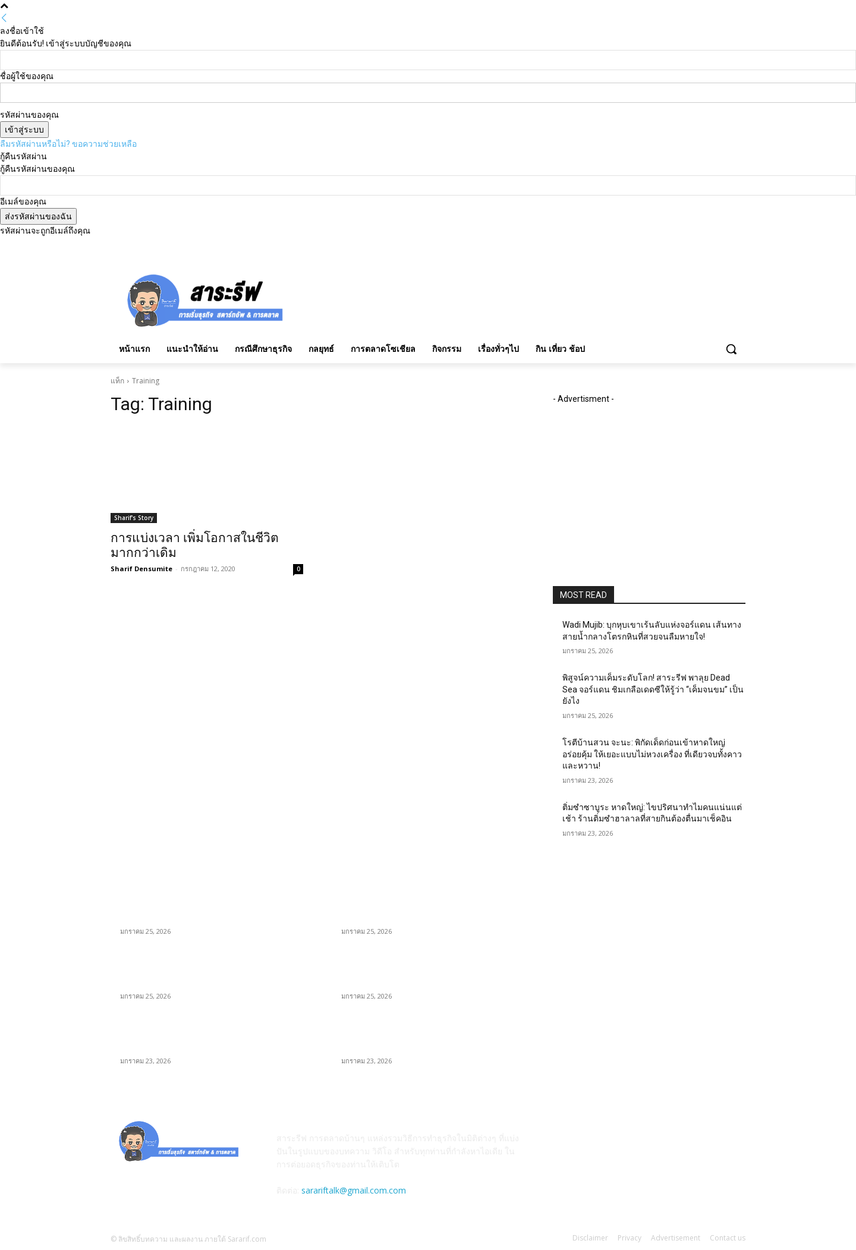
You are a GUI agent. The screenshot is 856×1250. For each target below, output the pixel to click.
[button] (731, 349)
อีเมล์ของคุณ (23, 201)
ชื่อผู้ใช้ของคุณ (27, 76)
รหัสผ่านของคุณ (29, 114)
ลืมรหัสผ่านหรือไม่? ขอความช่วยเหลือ (68, 144)
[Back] (4, 18)
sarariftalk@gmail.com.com (353, 1190)
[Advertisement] (517, 298)
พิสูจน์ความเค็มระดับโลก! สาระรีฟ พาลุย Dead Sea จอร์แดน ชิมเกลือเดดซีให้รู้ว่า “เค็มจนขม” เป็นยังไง (653, 689)
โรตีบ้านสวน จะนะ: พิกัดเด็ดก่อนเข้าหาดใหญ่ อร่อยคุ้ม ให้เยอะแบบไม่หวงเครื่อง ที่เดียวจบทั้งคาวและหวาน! (652, 754)
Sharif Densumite (141, 568)
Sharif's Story (133, 518)
